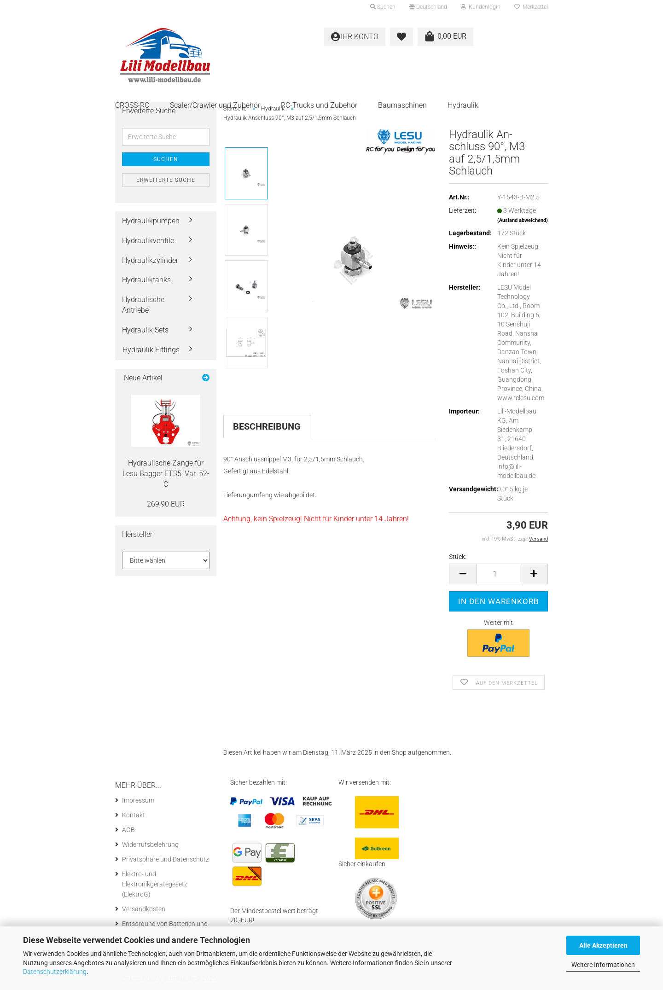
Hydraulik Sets (145, 330)
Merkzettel (531, 7)
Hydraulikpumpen (151, 220)
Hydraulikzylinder (150, 260)
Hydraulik (463, 105)
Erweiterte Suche (165, 180)
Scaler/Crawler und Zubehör (215, 105)
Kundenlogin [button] (480, 7)
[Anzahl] (498, 574)
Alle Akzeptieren (603, 945)
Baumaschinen (402, 105)
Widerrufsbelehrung (150, 844)
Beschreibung (267, 426)
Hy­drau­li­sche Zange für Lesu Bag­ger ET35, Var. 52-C (165, 474)
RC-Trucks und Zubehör (319, 105)
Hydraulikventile (148, 240)
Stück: (457, 556)
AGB (128, 829)
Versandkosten (143, 909)
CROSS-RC (132, 105)
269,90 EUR (166, 504)
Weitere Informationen (603, 964)
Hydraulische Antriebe (143, 304)
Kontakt (133, 815)
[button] (428, 7)
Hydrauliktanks (146, 279)
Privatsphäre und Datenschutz (165, 859)
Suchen (165, 159)
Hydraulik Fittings (151, 349)
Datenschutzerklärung (55, 971)
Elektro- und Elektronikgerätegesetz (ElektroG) (154, 884)
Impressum (138, 800)
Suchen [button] (382, 7)
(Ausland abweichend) (522, 220)
